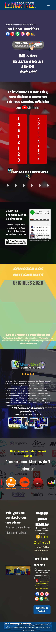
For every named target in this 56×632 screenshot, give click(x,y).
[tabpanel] (28, 30)
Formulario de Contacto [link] (42, 609)
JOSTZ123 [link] (18, 139)
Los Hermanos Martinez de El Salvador (38, 240)
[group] (28, 483)
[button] (28, 46)
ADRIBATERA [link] (39, 139)
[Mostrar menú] (48, 6)
